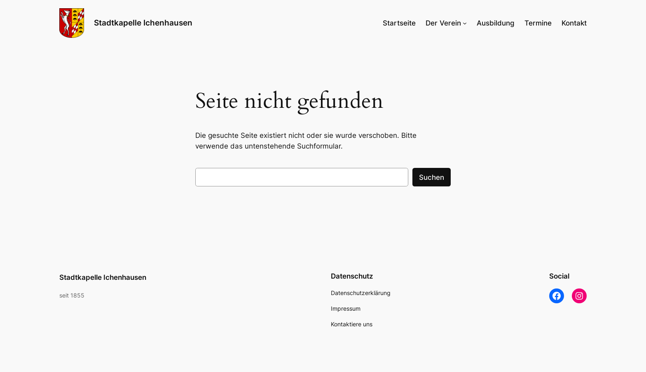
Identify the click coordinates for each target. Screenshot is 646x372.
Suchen (431, 177)
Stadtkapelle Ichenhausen (143, 23)
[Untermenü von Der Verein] (465, 23)
